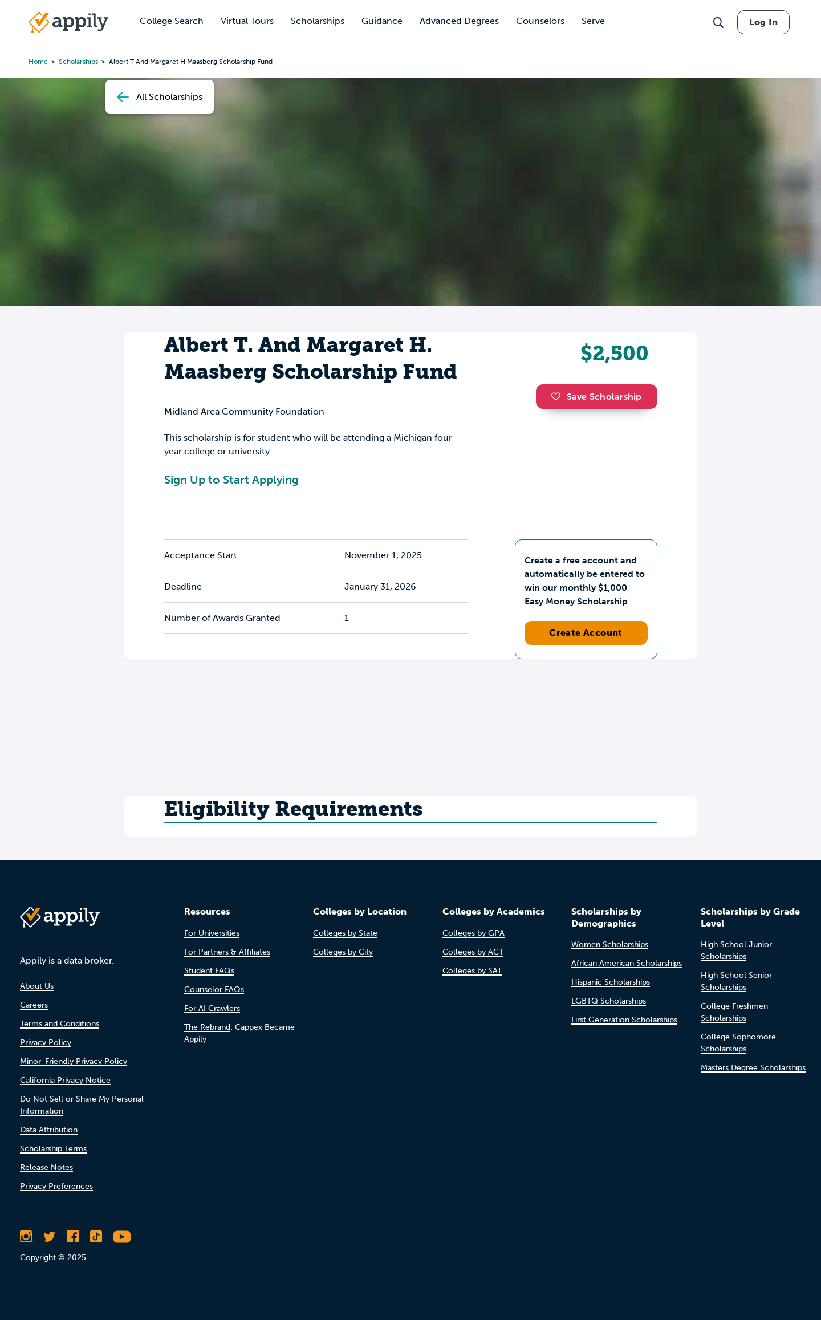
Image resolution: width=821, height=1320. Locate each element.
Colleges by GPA (473, 933)
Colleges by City (343, 952)
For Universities (211, 933)
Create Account (586, 632)
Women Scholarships (609, 944)
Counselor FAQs (214, 989)
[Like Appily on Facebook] (73, 1236)
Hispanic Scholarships (610, 982)
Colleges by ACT (472, 952)
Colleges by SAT (472, 971)
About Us (37, 986)
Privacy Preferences (56, 1186)
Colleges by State (345, 933)
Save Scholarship (596, 396)
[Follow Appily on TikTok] (96, 1236)
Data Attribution (49, 1130)
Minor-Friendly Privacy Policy (73, 1061)
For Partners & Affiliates (227, 952)
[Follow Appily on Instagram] (26, 1236)
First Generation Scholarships (624, 1020)
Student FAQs (209, 971)
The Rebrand (207, 1027)
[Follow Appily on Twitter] (49, 1236)
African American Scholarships (626, 963)
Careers (34, 1005)
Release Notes (46, 1167)
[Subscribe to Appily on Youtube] (122, 1236)
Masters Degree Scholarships (753, 1068)
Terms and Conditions (59, 1024)
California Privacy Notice (65, 1080)
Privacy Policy (45, 1042)
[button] (558, 396)
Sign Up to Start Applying (231, 479)
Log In (763, 22)
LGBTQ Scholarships (608, 1001)
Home (38, 62)
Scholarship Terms (53, 1149)
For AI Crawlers (212, 1008)
